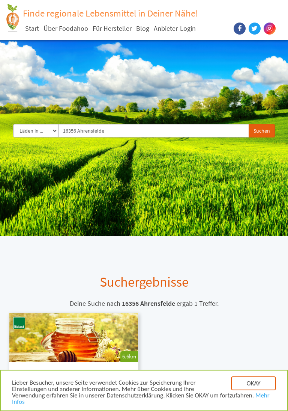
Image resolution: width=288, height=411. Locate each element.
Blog (142, 28)
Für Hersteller (112, 28)
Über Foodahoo (66, 28)
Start (32, 28)
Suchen (262, 130)
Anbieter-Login (175, 28)
